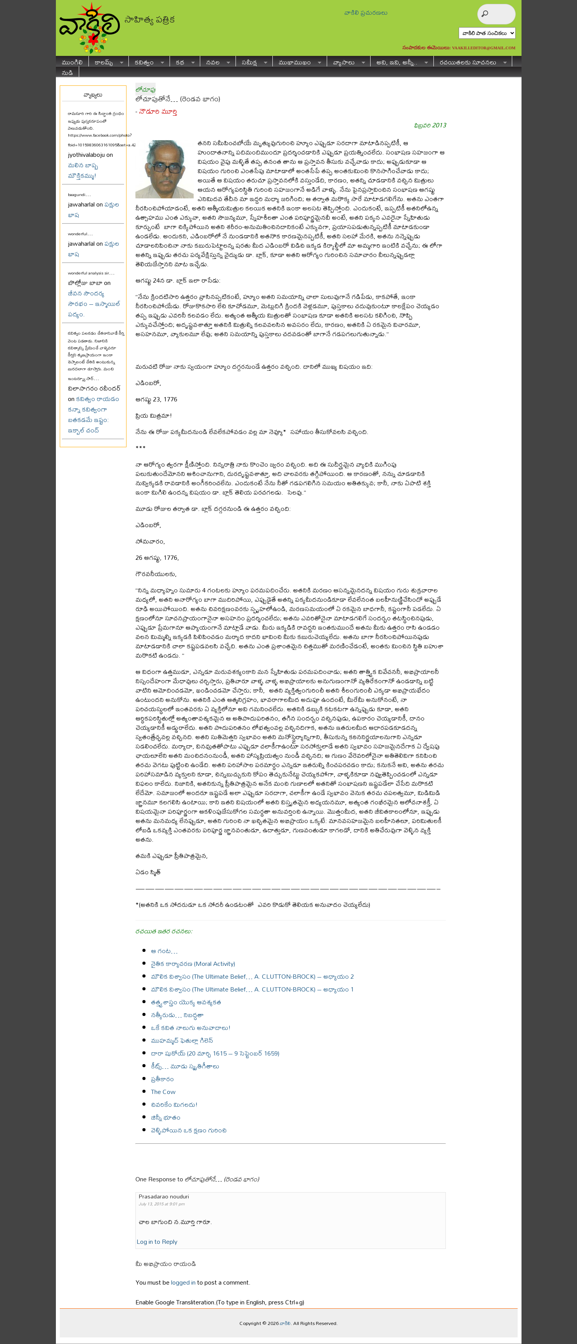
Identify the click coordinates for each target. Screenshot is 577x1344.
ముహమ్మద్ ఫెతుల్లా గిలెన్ (182, 1040)
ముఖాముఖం (297, 61)
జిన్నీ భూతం (165, 1117)
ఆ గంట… (164, 950)
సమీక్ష (251, 61)
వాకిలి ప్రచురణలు (366, 12)
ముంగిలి (72, 61)
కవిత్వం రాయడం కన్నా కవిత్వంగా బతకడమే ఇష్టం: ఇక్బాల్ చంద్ (93, 414)
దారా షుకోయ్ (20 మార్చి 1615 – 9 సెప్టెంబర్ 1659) (215, 1053)
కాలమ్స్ (106, 61)
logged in (183, 1282)
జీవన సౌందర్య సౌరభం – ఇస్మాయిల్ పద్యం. (94, 303)
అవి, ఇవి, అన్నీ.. (399, 61)
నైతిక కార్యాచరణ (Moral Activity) (193, 963)
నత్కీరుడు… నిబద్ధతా (177, 1014)
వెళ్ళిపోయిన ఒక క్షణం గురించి (189, 1129)
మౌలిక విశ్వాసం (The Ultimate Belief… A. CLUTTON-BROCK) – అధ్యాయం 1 (252, 989)
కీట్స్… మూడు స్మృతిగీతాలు (185, 1065)
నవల (215, 61)
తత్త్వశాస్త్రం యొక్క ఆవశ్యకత (186, 1001)
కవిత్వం (146, 61)
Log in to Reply (157, 1241)
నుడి (67, 71)
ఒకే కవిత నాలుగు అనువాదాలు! (191, 1027)
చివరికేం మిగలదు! (174, 1104)
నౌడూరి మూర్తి (158, 111)
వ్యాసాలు (346, 61)
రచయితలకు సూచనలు (470, 61)
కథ (182, 61)
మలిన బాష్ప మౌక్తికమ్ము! (83, 170)
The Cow (163, 1091)
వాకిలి (285, 1323)
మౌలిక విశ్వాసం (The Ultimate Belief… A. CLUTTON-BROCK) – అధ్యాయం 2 (252, 976)
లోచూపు (145, 89)
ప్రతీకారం (162, 1078)
